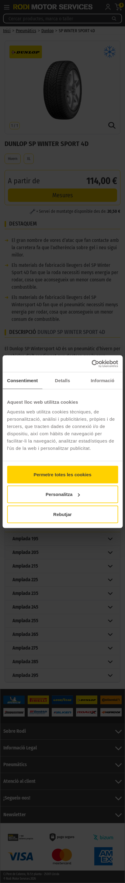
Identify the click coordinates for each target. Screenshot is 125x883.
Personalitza (63, 494)
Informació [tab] (102, 380)
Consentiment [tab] (22, 380)
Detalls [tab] (62, 380)
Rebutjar (62, 514)
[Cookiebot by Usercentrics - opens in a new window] (91, 364)
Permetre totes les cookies (62, 474)
